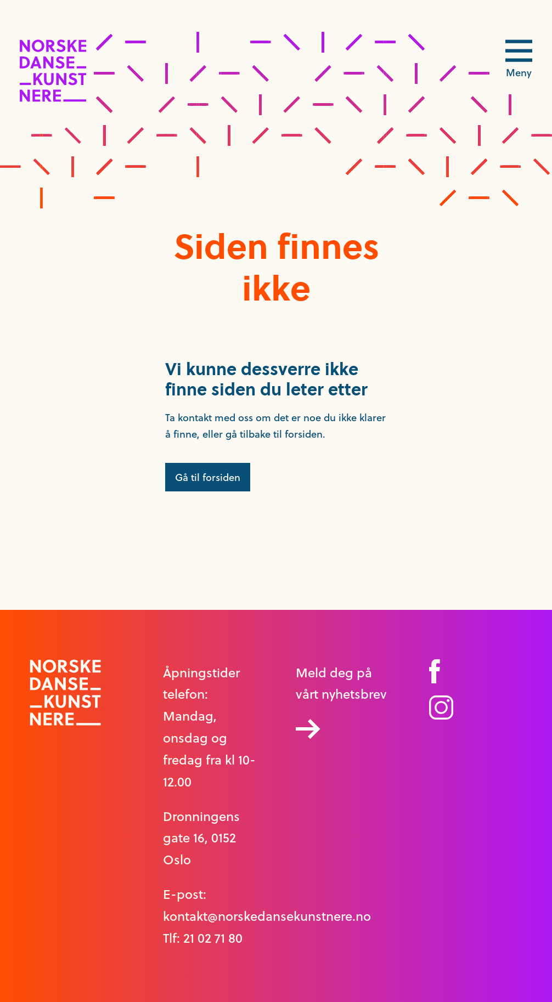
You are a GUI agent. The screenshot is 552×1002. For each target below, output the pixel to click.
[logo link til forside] (53, 98)
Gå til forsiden (207, 477)
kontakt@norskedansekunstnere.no (267, 916)
